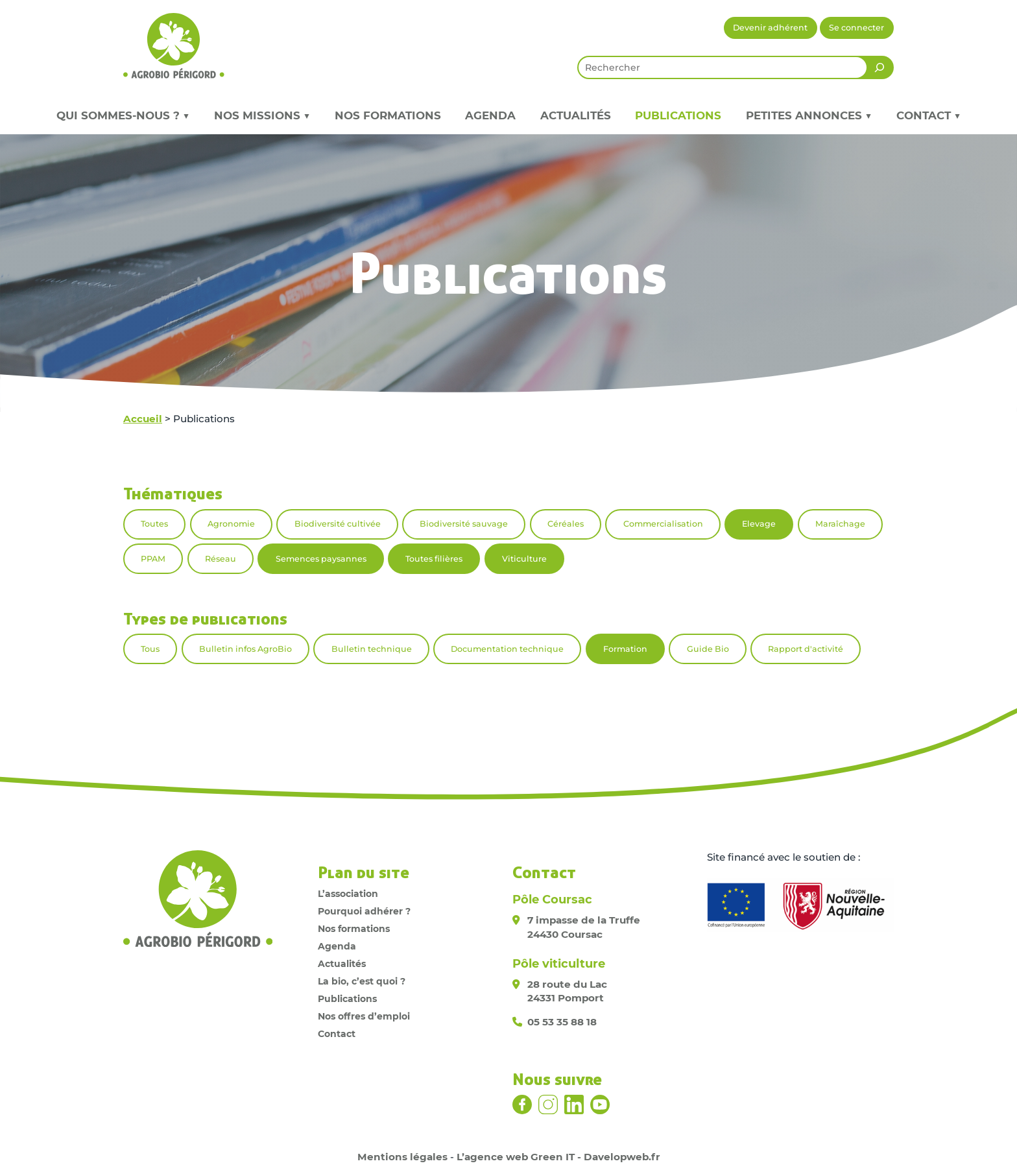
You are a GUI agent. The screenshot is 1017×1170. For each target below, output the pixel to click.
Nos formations (388, 115)
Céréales (565, 524)
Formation (625, 649)
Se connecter (856, 27)
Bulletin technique (371, 649)
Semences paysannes (321, 559)
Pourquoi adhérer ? (364, 911)
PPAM (153, 559)
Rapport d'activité (805, 649)
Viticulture (524, 559)
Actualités (575, 115)
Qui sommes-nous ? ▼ (122, 115)
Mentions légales (402, 1157)
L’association (348, 894)
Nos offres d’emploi (364, 1016)
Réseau (220, 559)
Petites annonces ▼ (809, 115)
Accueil (142, 418)
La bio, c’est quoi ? (361, 981)
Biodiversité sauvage (464, 524)
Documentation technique (507, 649)
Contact (336, 1034)
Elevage (759, 524)
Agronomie (231, 524)
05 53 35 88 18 (562, 1022)
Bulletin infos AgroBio (245, 649)
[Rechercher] (879, 67)
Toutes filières (433, 559)
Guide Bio (708, 649)
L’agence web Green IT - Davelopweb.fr (558, 1157)
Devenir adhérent (770, 27)
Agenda (490, 115)
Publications (678, 115)
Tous (150, 649)
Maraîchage (840, 524)
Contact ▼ (928, 115)
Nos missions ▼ (262, 115)
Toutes (154, 524)
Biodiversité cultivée (337, 524)
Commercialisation (663, 524)
